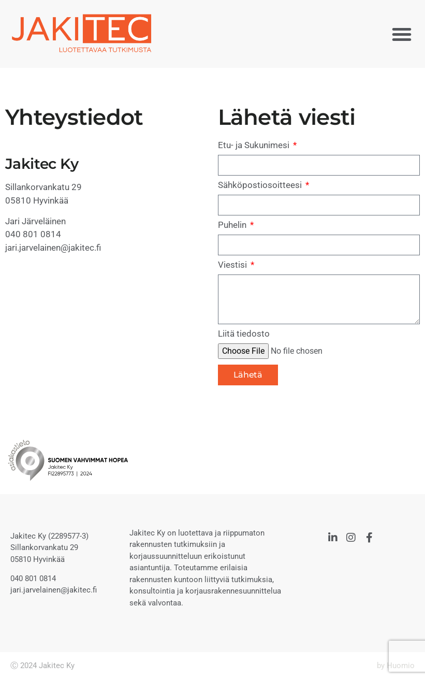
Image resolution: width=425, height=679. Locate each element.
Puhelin (233, 225)
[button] (401, 34)
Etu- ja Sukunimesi (254, 145)
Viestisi (233, 265)
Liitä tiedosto (244, 334)
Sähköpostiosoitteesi (261, 185)
